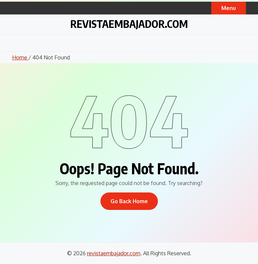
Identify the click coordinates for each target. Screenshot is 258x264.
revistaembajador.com (129, 23)
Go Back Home (129, 201)
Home (20, 57)
